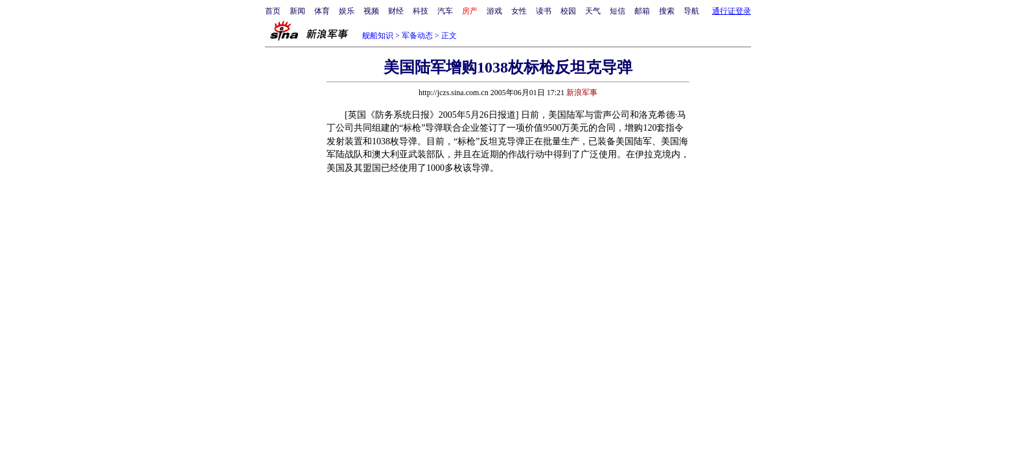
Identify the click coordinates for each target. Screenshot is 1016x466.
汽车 (445, 11)
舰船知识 (377, 35)
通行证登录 (731, 11)
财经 (396, 11)
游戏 (494, 11)
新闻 (297, 11)
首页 (273, 11)
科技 (420, 11)
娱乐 (346, 11)
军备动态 (417, 35)
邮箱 (642, 11)
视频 (371, 11)
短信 (617, 11)
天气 (593, 11)
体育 (322, 11)
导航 (691, 11)
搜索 (667, 11)
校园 (568, 11)
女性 (519, 11)
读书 (543, 11)
